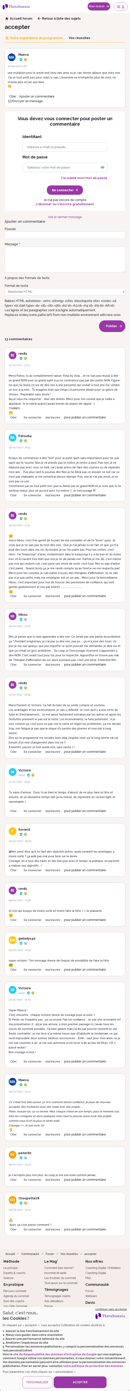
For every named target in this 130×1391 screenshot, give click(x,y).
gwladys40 (26, 938)
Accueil (10, 1253)
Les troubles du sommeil (60, 1278)
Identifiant (32, 137)
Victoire (24, 770)
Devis (90, 1303)
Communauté (30, 1253)
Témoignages (56, 1290)
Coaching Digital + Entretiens (103, 1267)
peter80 (24, 1153)
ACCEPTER (80, 1382)
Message (11, 244)
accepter (90, 1253)
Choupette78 (28, 1198)
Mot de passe (35, 157)
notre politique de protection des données (93, 1366)
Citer (12, 96)
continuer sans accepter (111, 1309)
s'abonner (44, 204)
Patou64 (25, 436)
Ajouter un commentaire (36, 96)
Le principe (10, 1267)
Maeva (23, 55)
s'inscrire (54, 417)
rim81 (22, 354)
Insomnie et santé (55, 1273)
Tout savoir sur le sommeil (60, 1283)
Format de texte (16, 286)
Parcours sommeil (14, 1291)
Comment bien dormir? (59, 1267)
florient (24, 829)
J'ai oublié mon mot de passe (84, 178)
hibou (22, 614)
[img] (102, 167)
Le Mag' (51, 1261)
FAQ (88, 1278)
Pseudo (10, 229)
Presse (48, 1306)
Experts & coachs (14, 1273)
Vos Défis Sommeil (15, 1306)
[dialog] (65, 1349)
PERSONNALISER (37, 1382)
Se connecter (32, 417)
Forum (50, 1253)
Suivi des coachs (13, 1301)
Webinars (91, 1296)
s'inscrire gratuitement (75, 204)
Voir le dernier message (65, 217)
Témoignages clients (57, 1296)
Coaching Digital (95, 1273)
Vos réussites (69, 1253)
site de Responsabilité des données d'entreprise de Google (55, 1354)
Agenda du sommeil (16, 1296)
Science (8, 1278)
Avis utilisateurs (53, 1301)
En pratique (13, 1284)
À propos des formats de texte (27, 278)
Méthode (11, 1261)
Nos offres (94, 1261)
